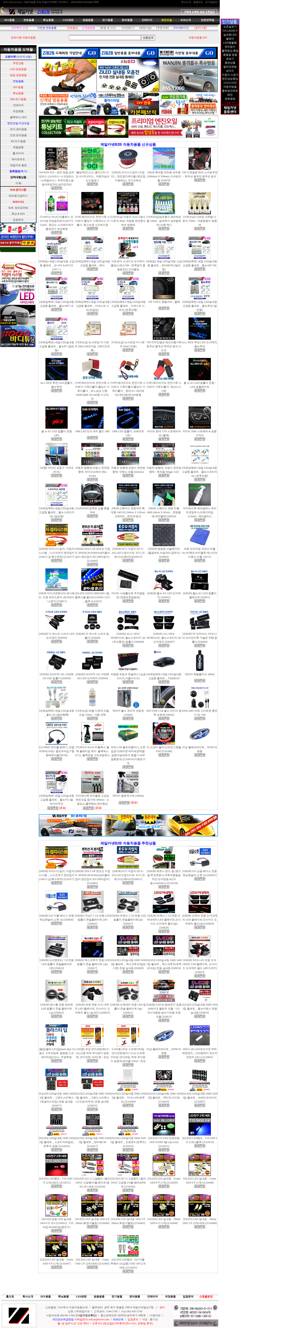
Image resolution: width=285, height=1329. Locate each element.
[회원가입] (145, 27)
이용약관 (155, 1315)
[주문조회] (162, 27)
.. (155, 1307)
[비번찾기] (128, 27)
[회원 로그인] (108, 27)
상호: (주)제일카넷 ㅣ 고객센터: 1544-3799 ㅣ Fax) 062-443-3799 (105, 1311)
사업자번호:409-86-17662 (61, 1315)
